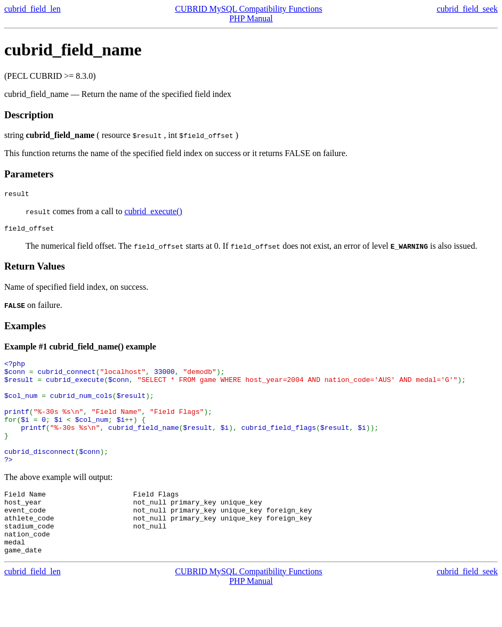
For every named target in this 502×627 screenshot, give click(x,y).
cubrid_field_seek (467, 8)
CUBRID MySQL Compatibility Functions (248, 8)
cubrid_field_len (32, 8)
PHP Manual (251, 18)
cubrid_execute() (153, 212)
